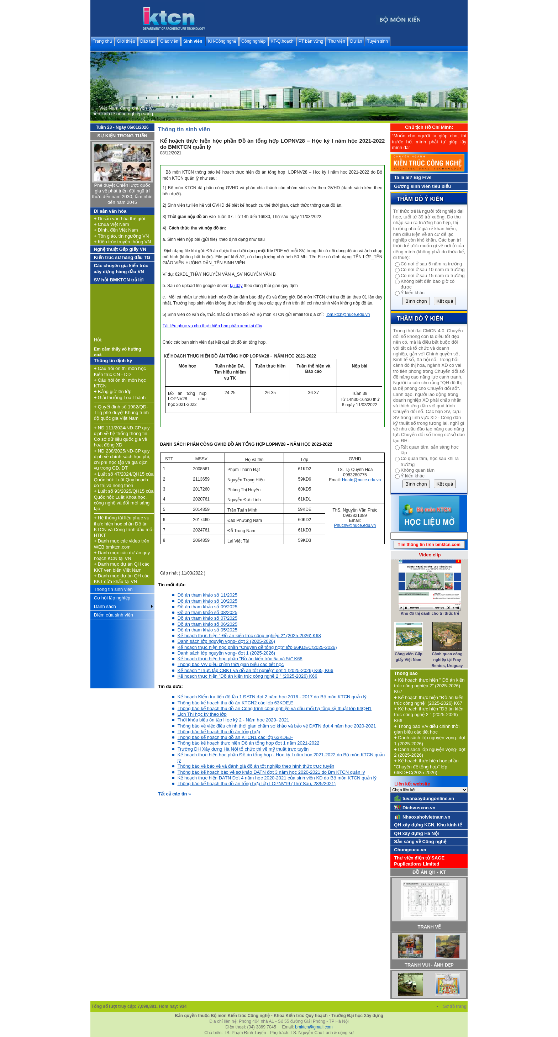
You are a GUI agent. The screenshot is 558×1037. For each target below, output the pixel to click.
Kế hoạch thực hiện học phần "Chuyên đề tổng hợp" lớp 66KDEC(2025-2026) (257, 647)
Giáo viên (169, 41)
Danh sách (105, 606)
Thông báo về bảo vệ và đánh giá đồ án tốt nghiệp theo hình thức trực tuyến (256, 766)
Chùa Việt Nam (111, 224)
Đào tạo (147, 41)
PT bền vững (311, 41)
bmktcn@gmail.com (314, 1027)
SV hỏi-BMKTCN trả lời (119, 279)
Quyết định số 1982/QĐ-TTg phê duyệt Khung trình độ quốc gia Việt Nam (121, 412)
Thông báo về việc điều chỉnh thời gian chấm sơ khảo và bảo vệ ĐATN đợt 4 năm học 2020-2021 (277, 726)
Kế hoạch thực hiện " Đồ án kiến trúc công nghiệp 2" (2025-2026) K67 (429, 685)
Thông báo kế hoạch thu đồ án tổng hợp (219, 731)
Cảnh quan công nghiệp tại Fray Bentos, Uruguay (447, 660)
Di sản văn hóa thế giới (119, 218)
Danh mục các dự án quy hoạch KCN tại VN (122, 555)
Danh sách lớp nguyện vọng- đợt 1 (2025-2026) (226, 653)
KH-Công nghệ (222, 41)
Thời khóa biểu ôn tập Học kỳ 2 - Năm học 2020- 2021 (233, 720)
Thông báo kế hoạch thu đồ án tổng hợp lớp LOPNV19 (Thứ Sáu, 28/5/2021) (257, 783)
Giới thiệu (126, 41)
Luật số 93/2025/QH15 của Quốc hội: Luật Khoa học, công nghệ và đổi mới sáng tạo (124, 499)
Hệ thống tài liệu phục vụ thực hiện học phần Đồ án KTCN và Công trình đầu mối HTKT (123, 526)
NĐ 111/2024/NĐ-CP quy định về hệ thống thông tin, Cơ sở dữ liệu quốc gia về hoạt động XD (122, 436)
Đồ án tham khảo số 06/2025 (207, 624)
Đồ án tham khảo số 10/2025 (207, 601)
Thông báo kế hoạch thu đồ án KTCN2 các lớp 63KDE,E (236, 702)
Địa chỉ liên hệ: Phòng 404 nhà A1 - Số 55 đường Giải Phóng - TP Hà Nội (278, 1021)
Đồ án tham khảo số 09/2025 (207, 606)
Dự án (356, 41)
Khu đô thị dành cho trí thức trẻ (430, 613)
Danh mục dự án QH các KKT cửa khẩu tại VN (121, 578)
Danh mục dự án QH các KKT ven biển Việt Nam (121, 566)
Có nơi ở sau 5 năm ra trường (431, 263)
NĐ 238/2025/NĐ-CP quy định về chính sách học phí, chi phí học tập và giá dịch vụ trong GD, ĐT (122, 459)
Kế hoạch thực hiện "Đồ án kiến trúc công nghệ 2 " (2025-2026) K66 (247, 676)
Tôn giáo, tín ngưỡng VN (121, 236)
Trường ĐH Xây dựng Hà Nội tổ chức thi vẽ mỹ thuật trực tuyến (243, 749)
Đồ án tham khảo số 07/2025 (207, 618)
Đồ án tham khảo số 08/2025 (207, 612)
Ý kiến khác (413, 292)
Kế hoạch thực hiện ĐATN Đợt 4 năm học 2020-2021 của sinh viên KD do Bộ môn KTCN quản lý (277, 778)
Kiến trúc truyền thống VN (122, 241)
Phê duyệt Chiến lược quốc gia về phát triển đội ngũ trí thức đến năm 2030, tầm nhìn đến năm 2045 (122, 193)
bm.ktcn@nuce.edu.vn (348, 314)
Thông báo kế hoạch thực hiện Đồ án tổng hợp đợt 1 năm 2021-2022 (249, 743)
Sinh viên (192, 41)
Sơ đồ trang (455, 1006)
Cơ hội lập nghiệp (112, 597)
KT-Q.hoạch (281, 41)
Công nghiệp (253, 41)
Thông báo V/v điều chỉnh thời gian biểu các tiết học (231, 664)
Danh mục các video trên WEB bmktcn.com (121, 543)
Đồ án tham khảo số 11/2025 (207, 595)
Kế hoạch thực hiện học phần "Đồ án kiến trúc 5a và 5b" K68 (240, 658)
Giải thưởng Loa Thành (120, 397)
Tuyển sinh (377, 41)
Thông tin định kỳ (113, 360)
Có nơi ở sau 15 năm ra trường (433, 275)
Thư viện (336, 41)
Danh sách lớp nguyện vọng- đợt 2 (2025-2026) (226, 641)
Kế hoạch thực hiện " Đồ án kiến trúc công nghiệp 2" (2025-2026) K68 (249, 635)
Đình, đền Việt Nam (116, 230)
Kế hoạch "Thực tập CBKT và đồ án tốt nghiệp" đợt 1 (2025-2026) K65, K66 (255, 670)
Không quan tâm (418, 470)
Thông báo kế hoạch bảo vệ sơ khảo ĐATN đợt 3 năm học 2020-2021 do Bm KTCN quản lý (271, 772)
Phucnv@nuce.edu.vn (355, 525)
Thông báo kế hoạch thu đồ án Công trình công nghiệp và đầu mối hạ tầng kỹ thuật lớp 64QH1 (275, 708)
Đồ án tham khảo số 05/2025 (207, 630)
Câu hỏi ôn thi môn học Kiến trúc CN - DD (120, 371)
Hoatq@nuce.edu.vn (361, 479)
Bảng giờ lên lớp (113, 391)
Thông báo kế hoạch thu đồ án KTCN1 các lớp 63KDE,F (235, 737)
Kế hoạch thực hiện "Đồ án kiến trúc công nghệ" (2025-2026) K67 (428, 700)
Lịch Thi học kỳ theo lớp (202, 714)
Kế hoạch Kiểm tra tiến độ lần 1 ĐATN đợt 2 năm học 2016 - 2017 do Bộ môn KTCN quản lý (272, 696)
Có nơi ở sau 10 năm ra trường (433, 269)
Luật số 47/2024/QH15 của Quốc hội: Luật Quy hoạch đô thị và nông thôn (124, 479)
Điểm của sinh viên (113, 615)
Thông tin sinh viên (113, 589)
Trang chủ (102, 41)
